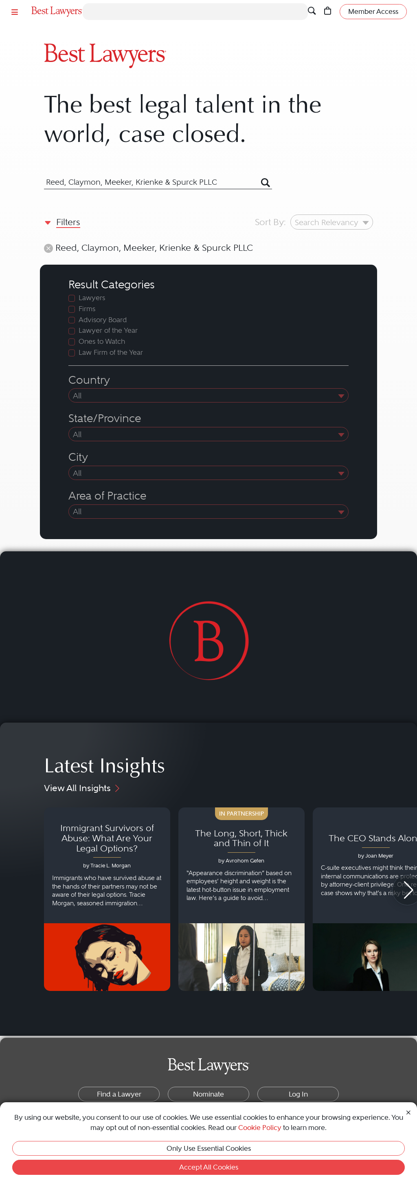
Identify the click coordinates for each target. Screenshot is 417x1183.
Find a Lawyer (119, 1094)
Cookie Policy (259, 1127)
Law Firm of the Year (111, 352)
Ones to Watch (102, 341)
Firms (87, 309)
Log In (298, 1094)
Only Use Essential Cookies (209, 1148)
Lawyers (92, 298)
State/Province (104, 418)
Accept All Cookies (208, 1167)
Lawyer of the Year (108, 330)
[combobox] (148, 182)
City (78, 457)
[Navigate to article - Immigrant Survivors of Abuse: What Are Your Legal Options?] (107, 899)
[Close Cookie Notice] (408, 1112)
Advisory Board (103, 320)
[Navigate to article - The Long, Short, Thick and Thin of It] (241, 899)
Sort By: (270, 222)
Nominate (208, 1094)
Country (89, 380)
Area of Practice (107, 495)
